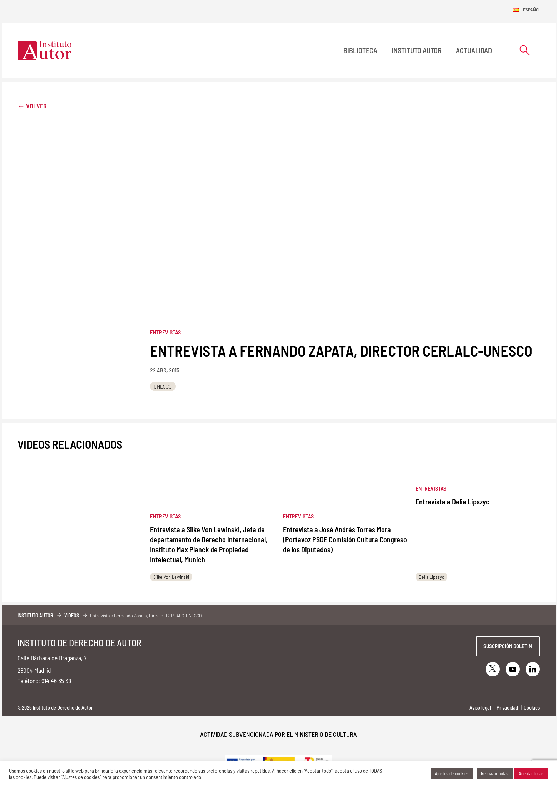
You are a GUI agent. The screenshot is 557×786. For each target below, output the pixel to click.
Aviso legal (480, 708)
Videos (71, 615)
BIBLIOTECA (360, 50)
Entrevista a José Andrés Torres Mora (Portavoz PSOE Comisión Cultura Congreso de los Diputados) (345, 539)
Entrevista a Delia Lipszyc (452, 501)
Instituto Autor (417, 50)
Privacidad (507, 708)
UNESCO (163, 386)
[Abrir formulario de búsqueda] (524, 50)
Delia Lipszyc (431, 577)
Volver (32, 105)
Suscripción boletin (507, 646)
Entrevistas (165, 332)
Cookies (532, 708)
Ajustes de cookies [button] (452, 773)
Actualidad (474, 50)
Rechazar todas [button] (494, 773)
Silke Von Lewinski (171, 577)
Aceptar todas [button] (531, 773)
